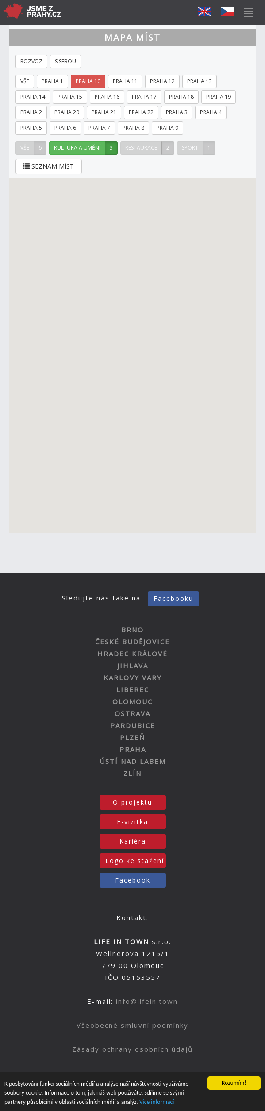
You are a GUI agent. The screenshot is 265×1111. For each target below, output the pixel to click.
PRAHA (132, 749)
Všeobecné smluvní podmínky (132, 1025)
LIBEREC (132, 689)
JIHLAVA (132, 665)
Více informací (156, 1102)
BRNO (132, 629)
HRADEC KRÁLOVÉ (132, 653)
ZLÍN (132, 773)
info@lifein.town (147, 1001)
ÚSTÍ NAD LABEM (133, 761)
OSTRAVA (132, 713)
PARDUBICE (132, 725)
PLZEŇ (132, 737)
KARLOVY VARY (133, 677)
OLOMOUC (132, 701)
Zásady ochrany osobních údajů (132, 1049)
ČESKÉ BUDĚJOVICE (132, 641)
